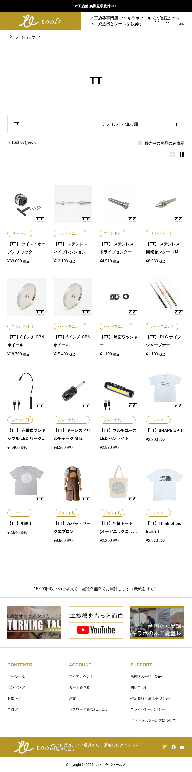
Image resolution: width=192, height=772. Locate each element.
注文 (72, 698)
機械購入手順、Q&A (146, 676)
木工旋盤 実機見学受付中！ (96, 6)
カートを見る (79, 687)
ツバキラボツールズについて (153, 720)
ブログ (13, 709)
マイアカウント (81, 676)
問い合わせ (139, 687)
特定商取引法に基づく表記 (151, 698)
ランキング (16, 687)
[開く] (181, 21)
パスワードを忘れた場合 (88, 709)
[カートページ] (167, 21)
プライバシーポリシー (148, 709)
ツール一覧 (16, 676)
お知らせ (15, 698)
